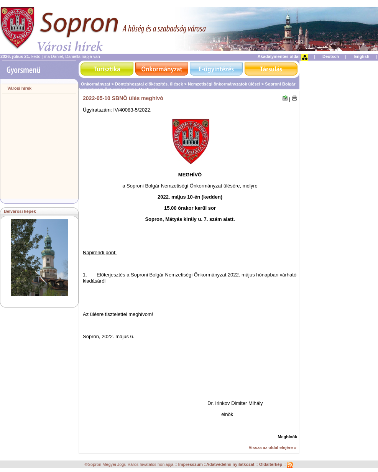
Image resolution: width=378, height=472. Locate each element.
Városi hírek (19, 88)
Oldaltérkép (271, 464)
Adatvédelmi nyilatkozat (230, 464)
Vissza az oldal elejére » (272, 447)
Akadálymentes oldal (278, 56)
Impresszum (191, 464)
